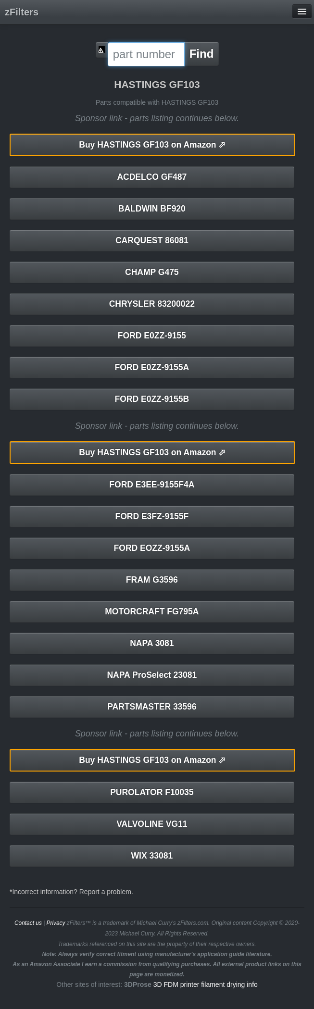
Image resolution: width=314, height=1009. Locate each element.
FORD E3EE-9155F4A (151, 484)
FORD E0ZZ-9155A (152, 367)
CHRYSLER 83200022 (152, 304)
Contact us (28, 923)
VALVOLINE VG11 (151, 824)
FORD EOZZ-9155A (152, 548)
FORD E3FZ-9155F (152, 516)
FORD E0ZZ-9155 (152, 335)
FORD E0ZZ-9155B (152, 399)
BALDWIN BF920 (152, 208)
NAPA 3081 (152, 643)
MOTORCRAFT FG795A (152, 611)
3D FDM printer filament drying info (205, 984)
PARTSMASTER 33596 (151, 706)
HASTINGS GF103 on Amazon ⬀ (152, 144)
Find (201, 53)
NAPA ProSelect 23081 (152, 675)
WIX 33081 (152, 855)
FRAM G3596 (152, 580)
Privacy (56, 923)
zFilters (21, 12)
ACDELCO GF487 (152, 177)
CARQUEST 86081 (151, 240)
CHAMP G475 (152, 272)
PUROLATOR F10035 (151, 792)
